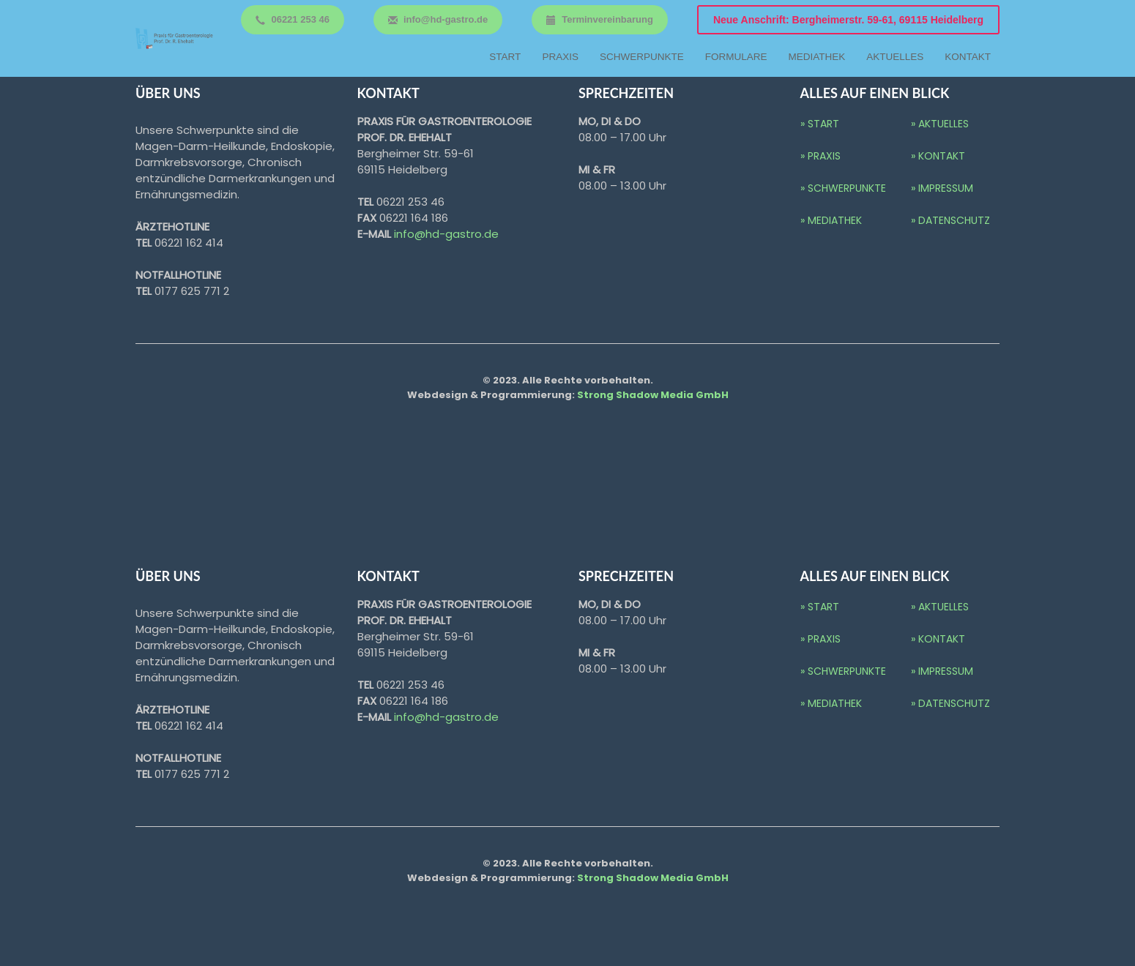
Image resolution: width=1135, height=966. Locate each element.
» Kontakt (938, 156)
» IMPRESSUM (942, 188)
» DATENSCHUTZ (950, 220)
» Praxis (820, 156)
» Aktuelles (940, 123)
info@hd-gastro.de (446, 234)
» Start (819, 123)
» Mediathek (831, 220)
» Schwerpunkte (843, 188)
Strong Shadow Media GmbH (653, 395)
